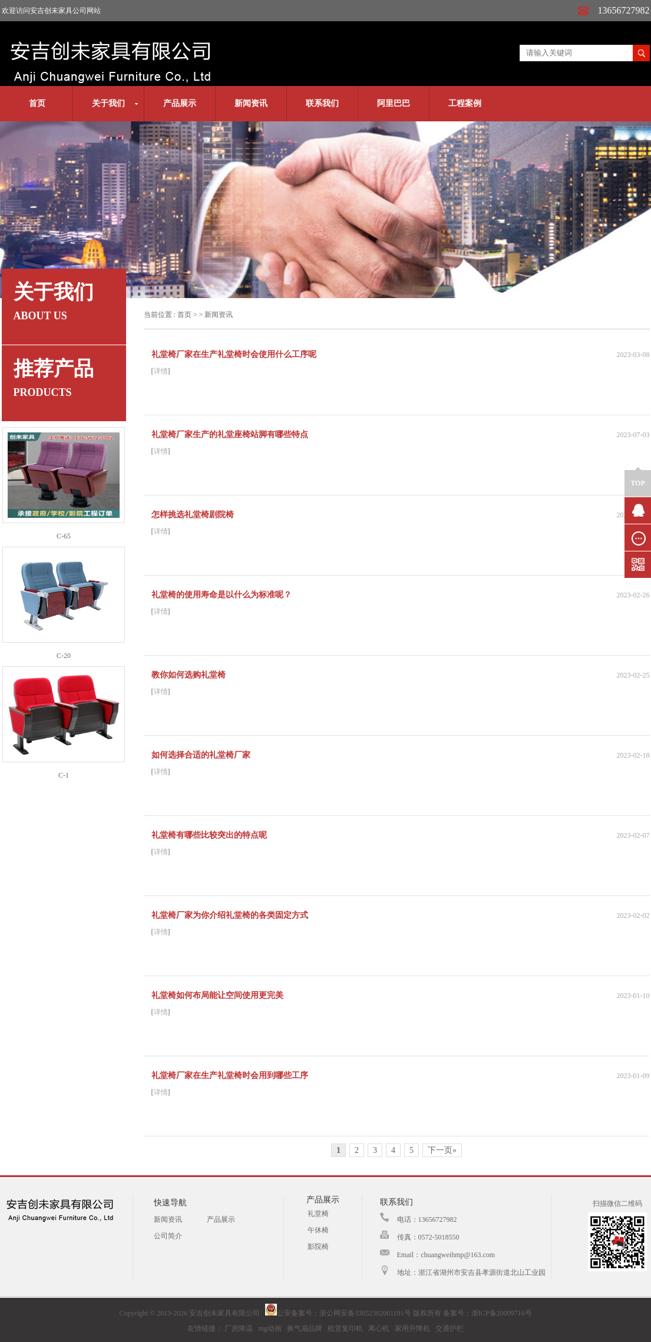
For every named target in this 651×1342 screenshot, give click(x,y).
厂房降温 (238, 1328)
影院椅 (318, 1246)
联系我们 (322, 103)
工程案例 (464, 103)
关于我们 (108, 103)
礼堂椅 (318, 1213)
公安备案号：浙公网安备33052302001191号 (338, 1313)
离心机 (378, 1328)
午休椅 (318, 1230)
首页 (37, 103)
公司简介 (168, 1236)
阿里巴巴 (393, 103)
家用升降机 (412, 1328)
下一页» (442, 1150)
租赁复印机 (345, 1328)
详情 (161, 371)
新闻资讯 (250, 103)
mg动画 (269, 1328)
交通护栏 (449, 1328)
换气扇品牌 (304, 1328)
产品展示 (179, 103)
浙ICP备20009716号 (501, 1313)
